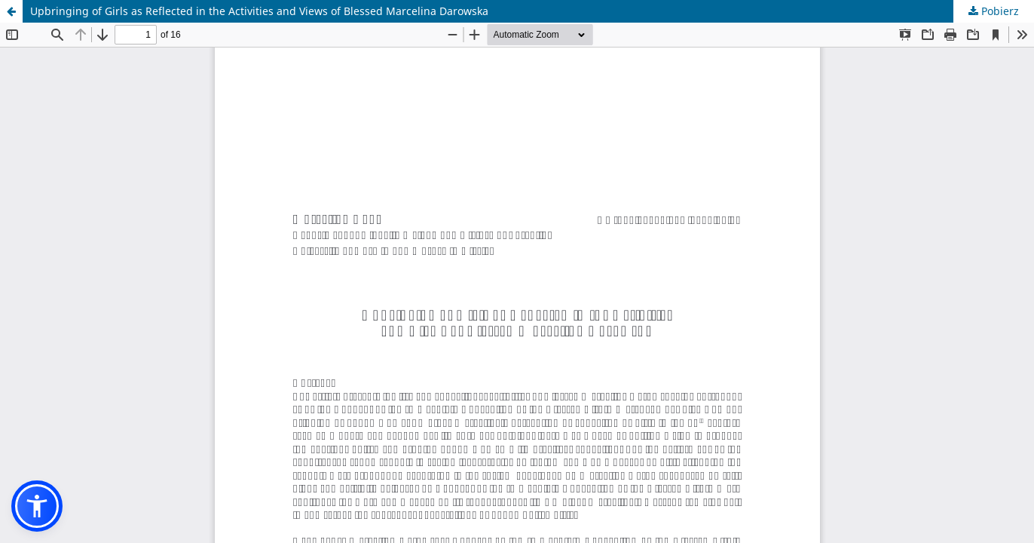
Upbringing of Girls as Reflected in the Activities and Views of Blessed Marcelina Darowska (259, 11)
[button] (37, 506)
